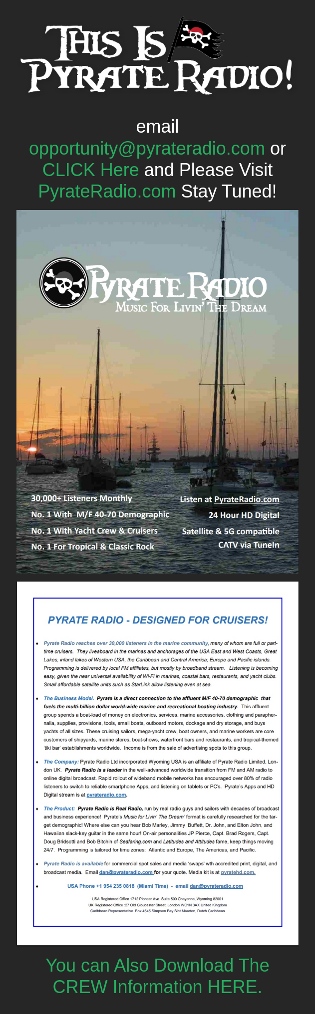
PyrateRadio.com (107, 191)
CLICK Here (90, 170)
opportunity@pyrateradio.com (147, 148)
